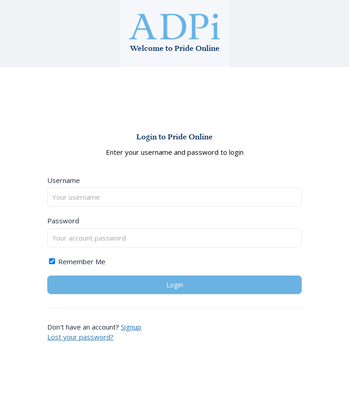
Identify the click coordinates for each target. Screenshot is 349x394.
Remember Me (77, 261)
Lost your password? (80, 336)
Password (63, 220)
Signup (131, 326)
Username (63, 180)
